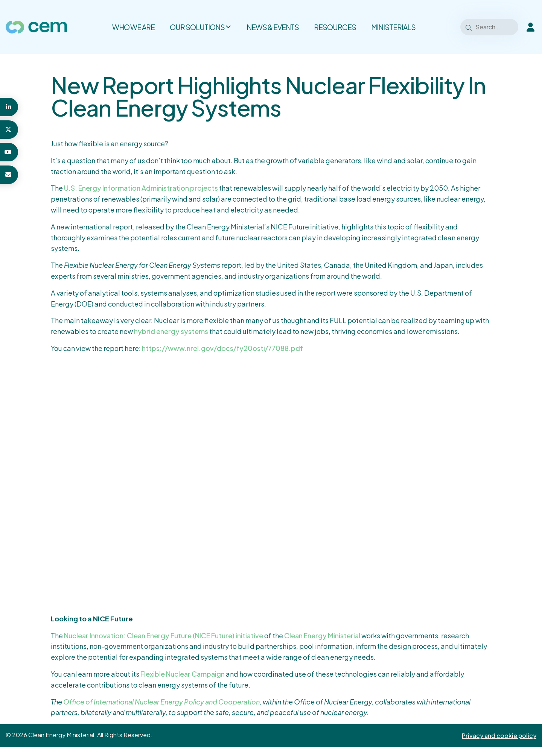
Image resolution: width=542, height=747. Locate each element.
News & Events (273, 27)
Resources (335, 27)
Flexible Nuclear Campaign (182, 674)
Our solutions (200, 27)
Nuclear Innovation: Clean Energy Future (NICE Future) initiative (163, 635)
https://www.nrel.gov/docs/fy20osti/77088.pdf (222, 348)
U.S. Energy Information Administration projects (141, 188)
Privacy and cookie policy (499, 735)
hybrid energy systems (171, 331)
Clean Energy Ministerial (322, 635)
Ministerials (393, 27)
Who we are (133, 27)
